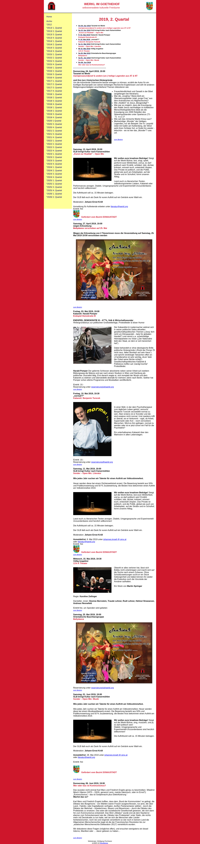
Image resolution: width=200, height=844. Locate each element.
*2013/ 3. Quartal (54, 34)
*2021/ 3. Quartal (54, 134)
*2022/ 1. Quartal (54, 141)
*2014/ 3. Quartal (54, 48)
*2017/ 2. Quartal (54, 84)
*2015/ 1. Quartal (54, 54)
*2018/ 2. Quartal (54, 97)
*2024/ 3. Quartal (54, 174)
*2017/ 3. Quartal (54, 88)
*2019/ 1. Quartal (54, 107)
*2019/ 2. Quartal (54, 111)
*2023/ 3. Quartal (54, 160)
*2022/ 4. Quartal (54, 151)
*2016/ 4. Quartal (54, 78)
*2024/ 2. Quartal (54, 170)
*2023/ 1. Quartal (54, 154)
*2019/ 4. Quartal (54, 117)
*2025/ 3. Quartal (54, 187)
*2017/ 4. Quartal (54, 91)
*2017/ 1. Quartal (54, 81)
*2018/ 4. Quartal (54, 104)
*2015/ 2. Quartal (54, 58)
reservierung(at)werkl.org (102, 387)
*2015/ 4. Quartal (54, 64)
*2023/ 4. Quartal (54, 164)
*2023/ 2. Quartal (54, 157)
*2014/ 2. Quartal (54, 44)
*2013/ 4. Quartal (54, 38)
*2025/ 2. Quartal (54, 184)
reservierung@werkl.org (102, 462)
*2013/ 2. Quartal (54, 31)
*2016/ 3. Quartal (54, 74)
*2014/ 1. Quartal (54, 41)
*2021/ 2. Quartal (54, 131)
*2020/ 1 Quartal (53, 121)
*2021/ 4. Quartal (54, 137)
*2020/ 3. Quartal (54, 124)
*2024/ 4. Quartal (54, 177)
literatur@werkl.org (119, 206)
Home (49, 17)
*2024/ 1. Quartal (54, 167)
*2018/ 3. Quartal (54, 101)
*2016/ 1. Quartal (54, 68)
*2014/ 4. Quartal (54, 51)
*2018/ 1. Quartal (54, 94)
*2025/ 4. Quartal (54, 190)
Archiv (49, 21)
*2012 (49, 24)
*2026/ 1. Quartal (54, 194)
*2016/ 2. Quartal (54, 71)
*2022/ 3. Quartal (54, 147)
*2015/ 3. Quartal (54, 61)
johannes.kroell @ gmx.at (114, 539)
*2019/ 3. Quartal (54, 114)
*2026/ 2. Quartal (54, 197)
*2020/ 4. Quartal (54, 127)
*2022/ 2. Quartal (54, 144)
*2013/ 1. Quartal (54, 28)
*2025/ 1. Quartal (54, 180)
